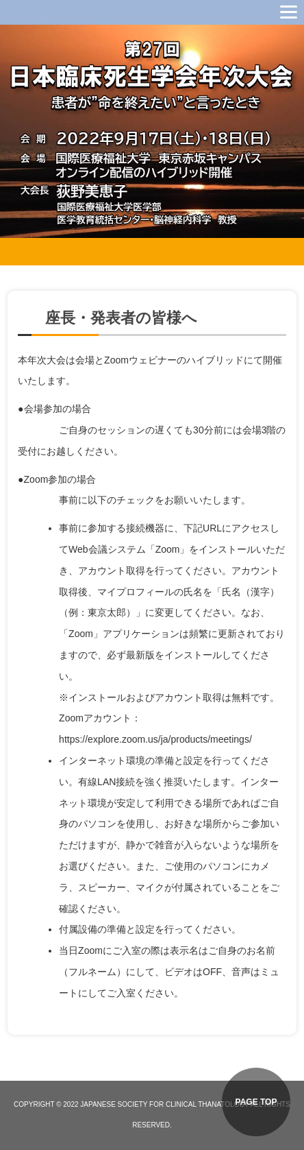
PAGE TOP (256, 1102)
